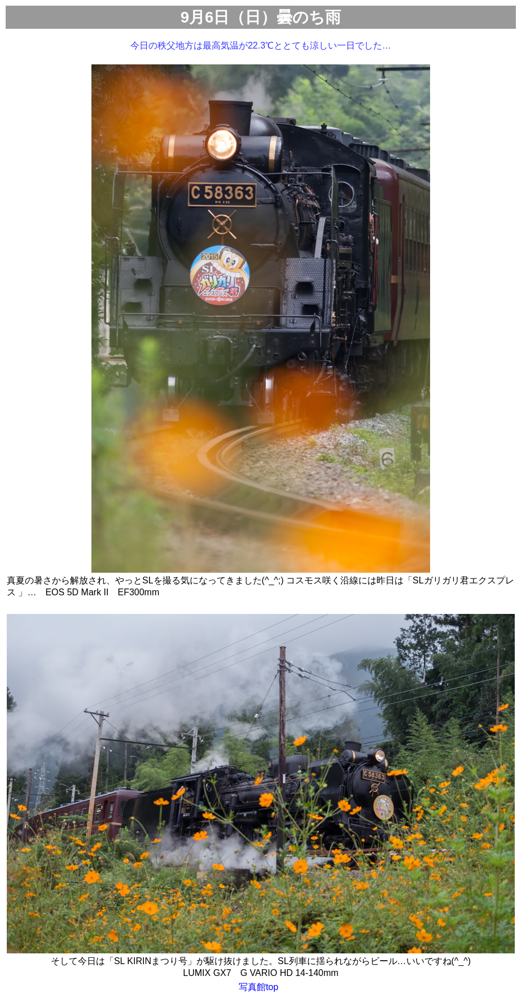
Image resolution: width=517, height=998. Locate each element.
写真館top (258, 987)
